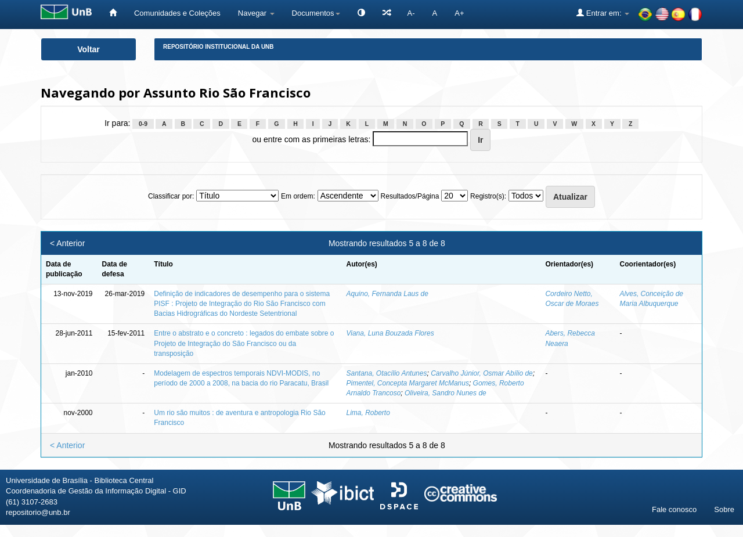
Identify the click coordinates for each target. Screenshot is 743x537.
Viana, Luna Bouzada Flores (390, 333)
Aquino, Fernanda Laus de (387, 294)
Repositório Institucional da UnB (218, 47)
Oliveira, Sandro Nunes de (445, 393)
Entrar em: (602, 12)
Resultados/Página (410, 196)
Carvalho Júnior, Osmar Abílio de (482, 373)
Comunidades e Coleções (177, 13)
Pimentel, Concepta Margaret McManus (407, 383)
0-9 (143, 123)
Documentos (316, 13)
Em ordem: (298, 196)
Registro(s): (488, 196)
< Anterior (67, 243)
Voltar (88, 49)
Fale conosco (674, 509)
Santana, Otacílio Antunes (386, 373)
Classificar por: (171, 196)
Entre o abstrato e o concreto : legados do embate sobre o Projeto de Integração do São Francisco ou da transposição (244, 343)
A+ (459, 13)
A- (411, 13)
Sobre (724, 509)
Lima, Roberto (367, 413)
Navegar (256, 13)
